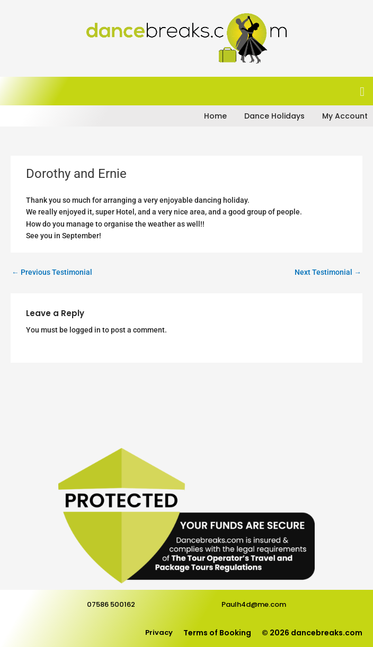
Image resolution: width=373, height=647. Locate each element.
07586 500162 (111, 604)
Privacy (159, 632)
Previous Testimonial (52, 272)
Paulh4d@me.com (253, 604)
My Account (345, 116)
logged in (85, 330)
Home (215, 116)
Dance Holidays (274, 116)
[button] (362, 91)
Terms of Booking (217, 632)
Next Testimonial (328, 272)
